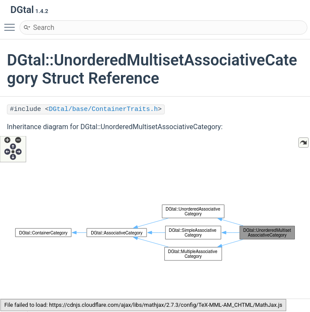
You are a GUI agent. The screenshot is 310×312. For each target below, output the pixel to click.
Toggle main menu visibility (11, 23)
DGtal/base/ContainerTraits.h (103, 109)
